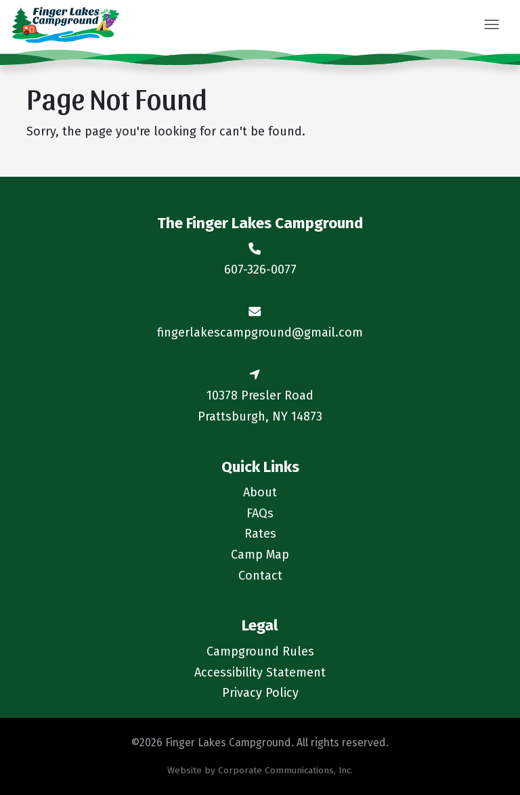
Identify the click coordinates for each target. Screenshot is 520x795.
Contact (260, 575)
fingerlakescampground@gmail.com (260, 332)
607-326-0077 (260, 269)
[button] (491, 25)
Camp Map (260, 554)
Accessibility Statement (260, 672)
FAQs (260, 513)
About (260, 492)
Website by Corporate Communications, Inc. (260, 770)
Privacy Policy (260, 692)
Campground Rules (260, 651)
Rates (260, 533)
